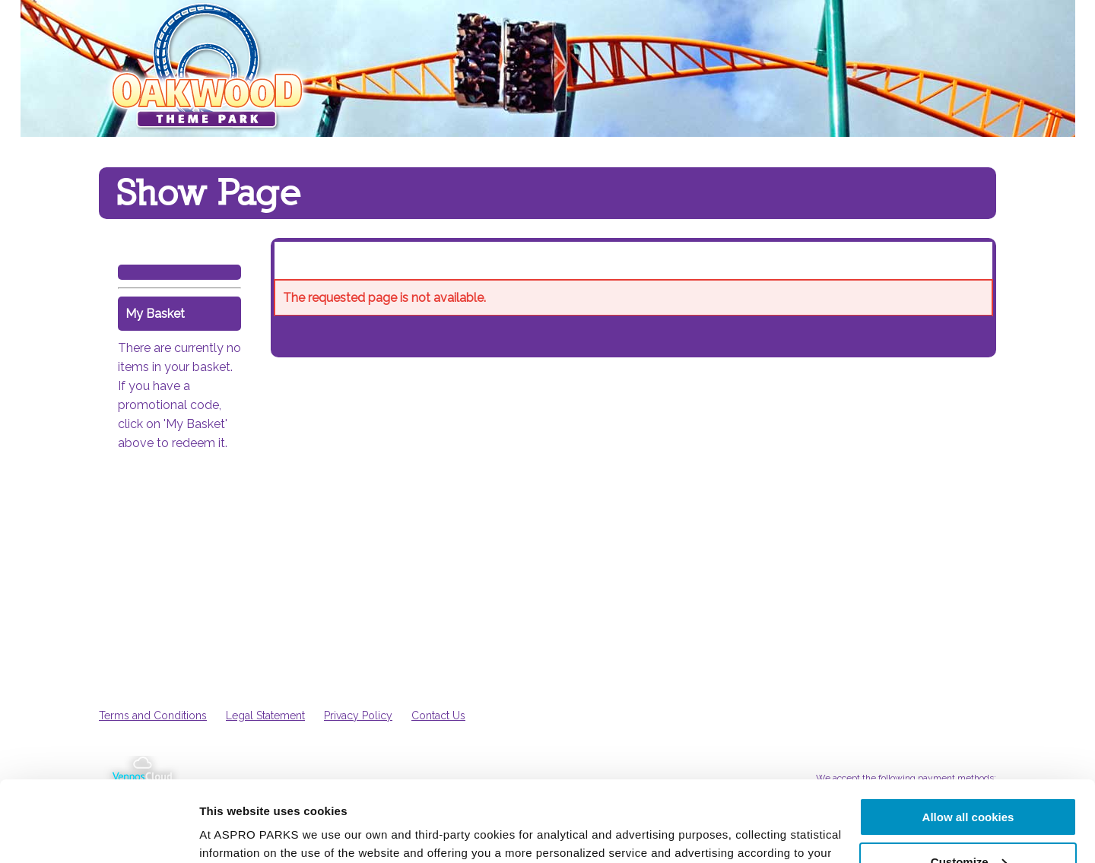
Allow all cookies (968, 736)
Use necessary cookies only (968, 825)
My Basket (155, 313)
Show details (234, 832)
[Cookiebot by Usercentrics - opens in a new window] (98, 833)
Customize (969, 781)
